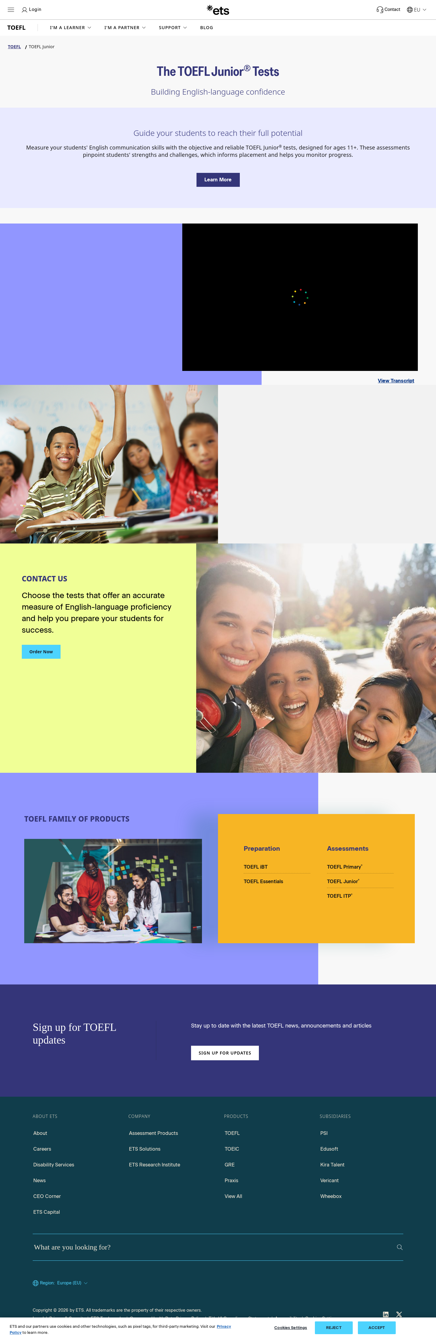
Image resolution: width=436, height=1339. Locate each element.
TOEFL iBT (256, 867)
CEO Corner (47, 1196)
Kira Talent (332, 1165)
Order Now (41, 651)
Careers (42, 1149)
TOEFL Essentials (263, 881)
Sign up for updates (225, 1053)
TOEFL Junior (343, 881)
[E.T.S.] (218, 9)
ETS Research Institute (154, 1165)
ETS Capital (46, 1212)
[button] (71, 28)
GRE (230, 1165)
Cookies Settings (290, 1327)
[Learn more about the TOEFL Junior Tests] (218, 180)
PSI (324, 1133)
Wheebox (331, 1196)
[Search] (399, 1247)
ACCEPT (376, 1327)
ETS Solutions (144, 1149)
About (40, 1133)
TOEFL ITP (339, 896)
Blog (206, 27)
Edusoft (329, 1149)
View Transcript (396, 381)
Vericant (329, 1180)
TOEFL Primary (344, 867)
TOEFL (232, 1133)
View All (233, 1196)
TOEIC (232, 1149)
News (39, 1180)
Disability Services (53, 1165)
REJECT (334, 1327)
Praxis (231, 1180)
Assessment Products (153, 1133)
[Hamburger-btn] (11, 9)
